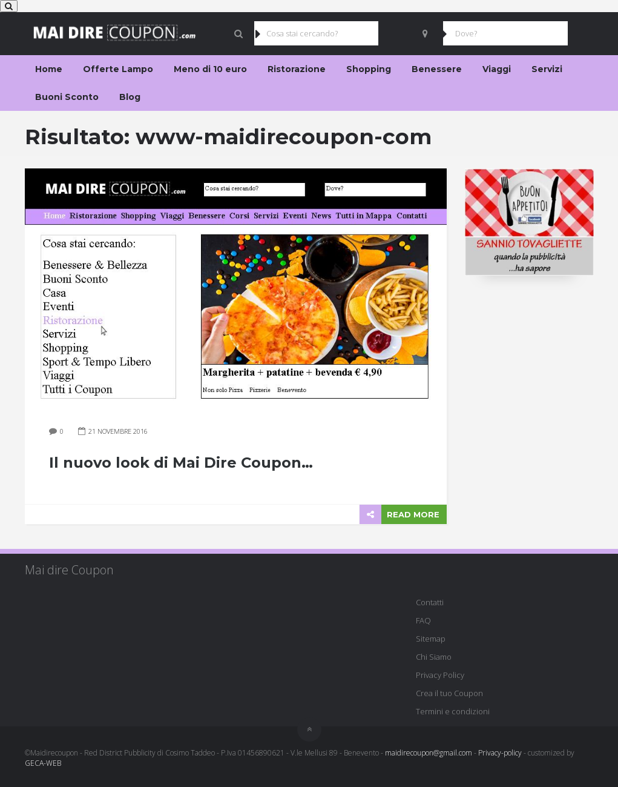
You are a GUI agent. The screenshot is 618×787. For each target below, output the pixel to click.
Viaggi (496, 69)
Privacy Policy (440, 674)
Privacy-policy (500, 753)
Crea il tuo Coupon (449, 693)
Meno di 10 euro (210, 69)
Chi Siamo (434, 656)
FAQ (423, 620)
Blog (129, 96)
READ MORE (413, 514)
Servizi (546, 69)
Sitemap (430, 638)
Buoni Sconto (67, 96)
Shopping (368, 69)
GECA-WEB (43, 763)
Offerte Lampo (118, 69)
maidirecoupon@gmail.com (428, 753)
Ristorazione (297, 69)
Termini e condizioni (453, 711)
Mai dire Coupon (69, 570)
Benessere (437, 69)
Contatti (430, 602)
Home (48, 69)
